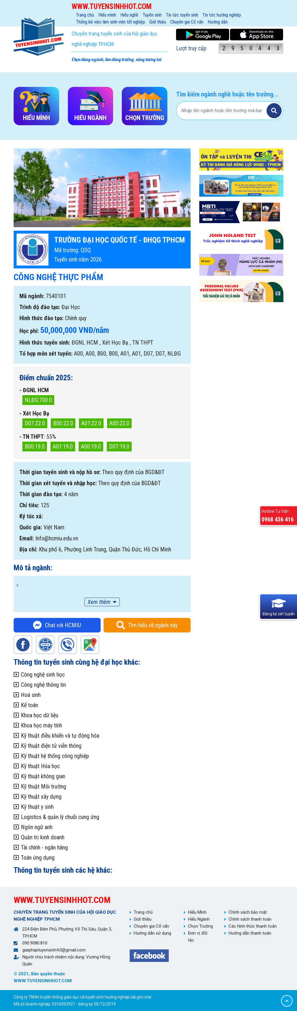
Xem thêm (99, 601)
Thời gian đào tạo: (41, 494)
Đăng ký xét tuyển (278, 614)
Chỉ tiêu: (29, 505)
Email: (26, 538)
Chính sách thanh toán (250, 919)
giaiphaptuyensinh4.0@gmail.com (54, 950)
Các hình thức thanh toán (253, 926)
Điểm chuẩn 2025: (46, 377)
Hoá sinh (31, 694)
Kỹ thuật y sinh (37, 806)
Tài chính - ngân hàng (44, 847)
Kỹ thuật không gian (43, 776)
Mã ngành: (31, 296)
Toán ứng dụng (38, 857)
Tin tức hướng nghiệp (221, 15)
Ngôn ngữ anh (36, 827)
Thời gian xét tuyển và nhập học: (58, 483)
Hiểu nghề (129, 15)
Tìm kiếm (274, 110)
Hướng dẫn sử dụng (152, 933)
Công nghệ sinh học (43, 674)
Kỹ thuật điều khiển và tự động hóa (60, 735)
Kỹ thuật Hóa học (40, 766)
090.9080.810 (34, 943)
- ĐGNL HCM (34, 390)
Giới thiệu (157, 22)
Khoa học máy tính (41, 725)
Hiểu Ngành (199, 919)
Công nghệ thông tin (43, 684)
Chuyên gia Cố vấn (186, 22)
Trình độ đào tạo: (39, 307)
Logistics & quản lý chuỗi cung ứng (60, 816)
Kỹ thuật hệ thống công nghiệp (55, 755)
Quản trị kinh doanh (42, 837)
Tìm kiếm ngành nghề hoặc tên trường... (227, 94)
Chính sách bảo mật (248, 912)
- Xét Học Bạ (34, 413)
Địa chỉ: (28, 549)
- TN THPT (31, 436)
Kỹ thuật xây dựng (41, 796)
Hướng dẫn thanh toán (250, 933)
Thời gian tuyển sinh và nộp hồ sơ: (60, 472)
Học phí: (29, 330)
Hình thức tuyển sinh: (44, 342)
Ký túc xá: (31, 516)
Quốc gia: (30, 527)
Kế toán (29, 705)
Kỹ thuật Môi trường (43, 786)
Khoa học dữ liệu (39, 715)
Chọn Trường (200, 926)
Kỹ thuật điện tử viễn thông (51, 745)
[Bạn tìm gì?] (222, 110)
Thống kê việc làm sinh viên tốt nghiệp (110, 22)
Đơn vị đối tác (197, 937)
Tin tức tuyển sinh (182, 15)
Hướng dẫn (218, 22)
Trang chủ (85, 15)
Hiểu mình (107, 15)
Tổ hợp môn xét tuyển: (46, 353)
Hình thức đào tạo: (41, 318)
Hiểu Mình (197, 912)
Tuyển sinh (152, 15)
